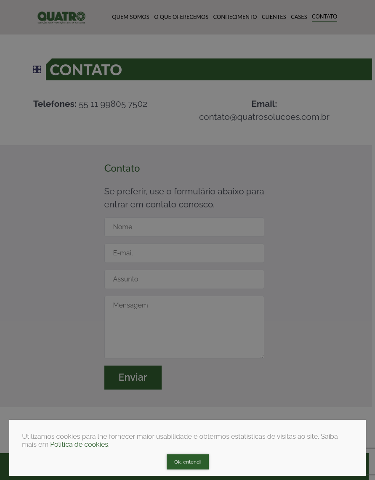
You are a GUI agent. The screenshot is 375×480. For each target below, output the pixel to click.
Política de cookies (79, 444)
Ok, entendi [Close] (187, 462)
